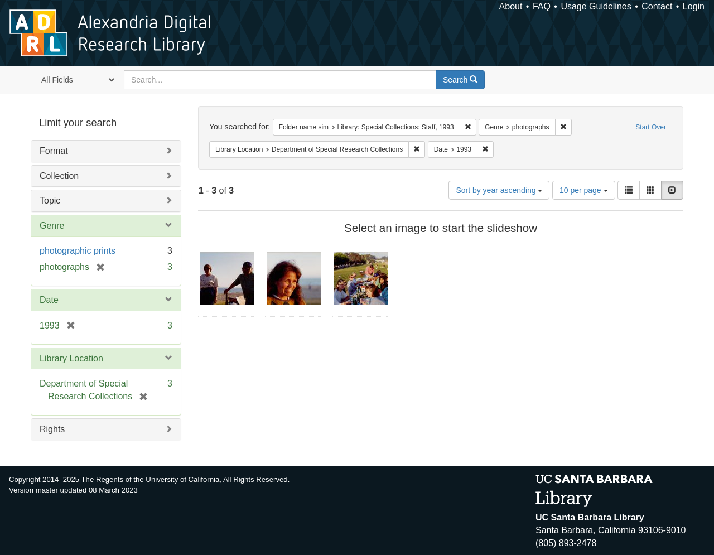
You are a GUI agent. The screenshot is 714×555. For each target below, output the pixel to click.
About (511, 6)
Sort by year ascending (499, 190)
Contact (656, 6)
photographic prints (77, 250)
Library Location (71, 358)
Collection (59, 176)
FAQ (542, 6)
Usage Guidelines (596, 6)
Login (694, 6)
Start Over (650, 127)
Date (49, 300)
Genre (52, 225)
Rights (52, 429)
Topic (50, 200)
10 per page (583, 190)
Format (54, 151)
